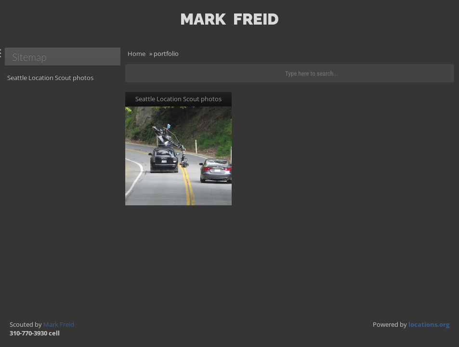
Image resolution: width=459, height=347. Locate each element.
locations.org (428, 324)
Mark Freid (58, 324)
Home (136, 53)
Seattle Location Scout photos (50, 77)
